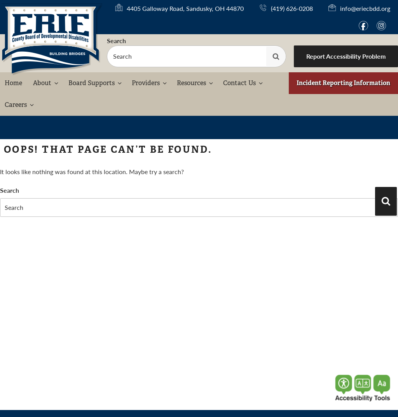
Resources (195, 83)
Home (13, 83)
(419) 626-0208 (292, 8)
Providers (150, 83)
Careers (20, 105)
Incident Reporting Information (343, 83)
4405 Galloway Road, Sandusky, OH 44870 (185, 8)
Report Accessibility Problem (346, 56)
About (46, 83)
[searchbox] (196, 56)
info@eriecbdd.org (365, 8)
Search (116, 40)
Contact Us (243, 83)
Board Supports (95, 83)
